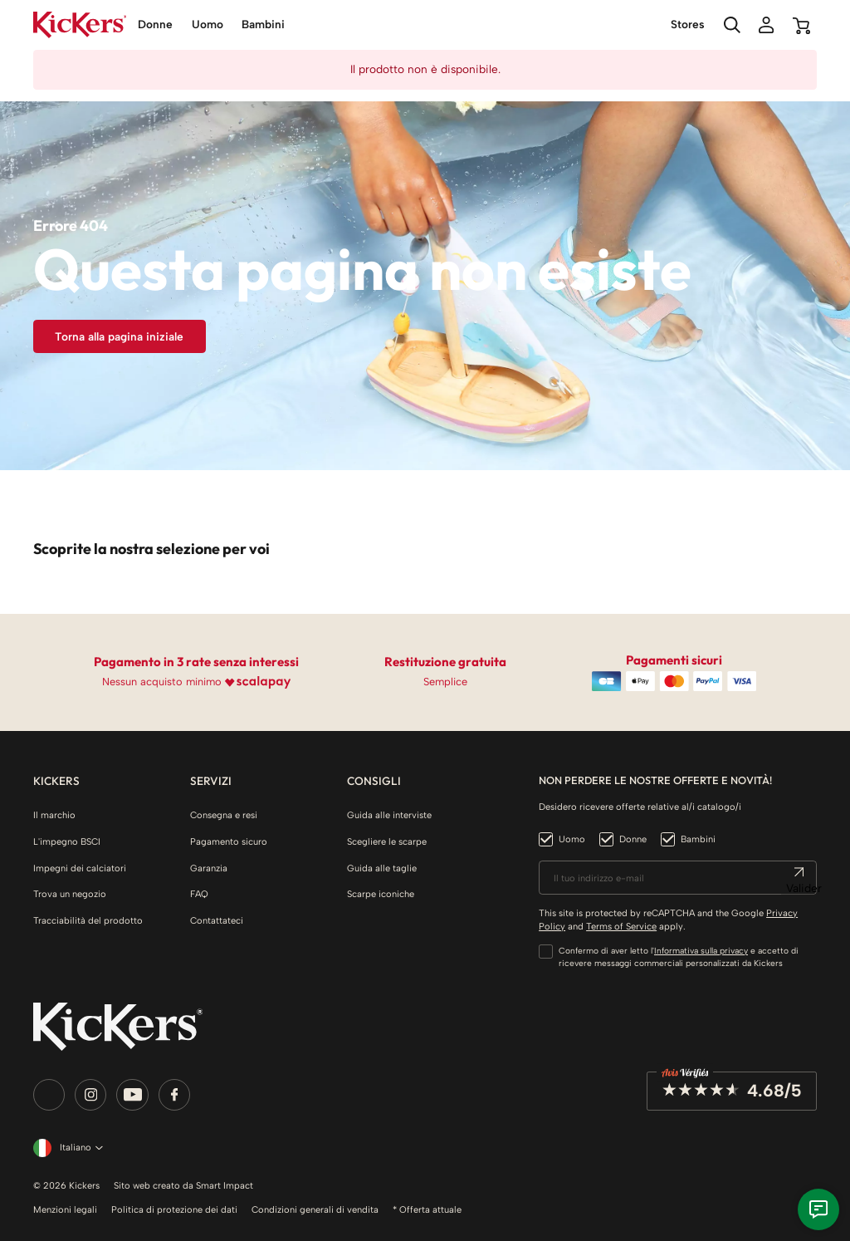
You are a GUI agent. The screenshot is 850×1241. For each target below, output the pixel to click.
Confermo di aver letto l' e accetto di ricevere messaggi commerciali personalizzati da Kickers (679, 957)
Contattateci (216, 920)
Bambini (698, 839)
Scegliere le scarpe (387, 841)
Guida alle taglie (382, 868)
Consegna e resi (223, 815)
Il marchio (54, 815)
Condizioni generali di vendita (315, 1209)
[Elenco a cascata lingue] (65, 1148)
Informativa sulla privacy (701, 950)
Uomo (572, 839)
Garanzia (208, 868)
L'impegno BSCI (66, 841)
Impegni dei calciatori (79, 868)
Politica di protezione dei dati (174, 1209)
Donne (633, 839)
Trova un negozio (69, 894)
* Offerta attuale (427, 1209)
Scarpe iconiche (380, 894)
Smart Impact (224, 1185)
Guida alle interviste (389, 815)
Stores (688, 24)
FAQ (199, 894)
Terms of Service (621, 926)
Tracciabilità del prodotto (88, 920)
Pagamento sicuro (228, 841)
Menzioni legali (65, 1209)
